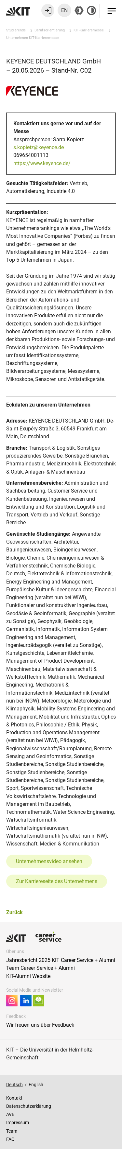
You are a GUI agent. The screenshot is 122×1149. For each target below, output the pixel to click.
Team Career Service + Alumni (40, 968)
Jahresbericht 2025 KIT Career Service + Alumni (60, 960)
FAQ (10, 1139)
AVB (10, 1114)
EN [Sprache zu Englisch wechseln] (64, 10)
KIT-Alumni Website (28, 976)
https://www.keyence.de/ (42, 163)
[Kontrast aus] (91, 10)
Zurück (14, 912)
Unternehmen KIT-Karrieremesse (32, 38)
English (36, 1084)
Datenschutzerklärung (28, 1106)
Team (11, 1131)
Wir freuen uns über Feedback (40, 1025)
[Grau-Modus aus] (79, 10)
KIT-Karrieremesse (89, 30)
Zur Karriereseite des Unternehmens (56, 881)
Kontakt (14, 1098)
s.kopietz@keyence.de (38, 147)
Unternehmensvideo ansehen (49, 861)
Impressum (17, 1122)
